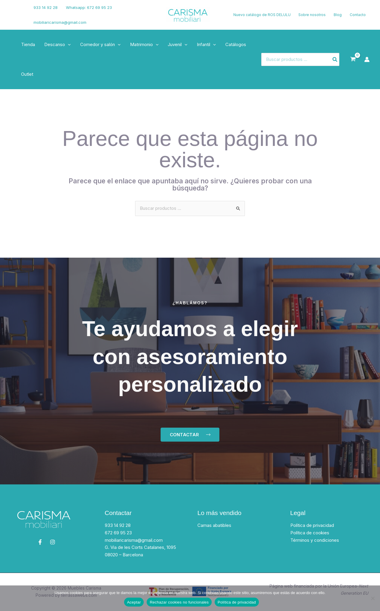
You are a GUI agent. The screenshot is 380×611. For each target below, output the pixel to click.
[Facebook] (13, 11)
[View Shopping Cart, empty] (353, 59)
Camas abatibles (214, 525)
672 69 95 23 (118, 533)
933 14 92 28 (45, 7)
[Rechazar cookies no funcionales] (373, 598)
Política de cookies (309, 533)
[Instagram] (15, 19)
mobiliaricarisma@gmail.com (59, 22)
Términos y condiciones (314, 540)
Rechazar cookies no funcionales (179, 602)
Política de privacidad (312, 525)
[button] (67, 44)
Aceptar (134, 602)
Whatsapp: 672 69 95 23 (88, 7)
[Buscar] (335, 59)
